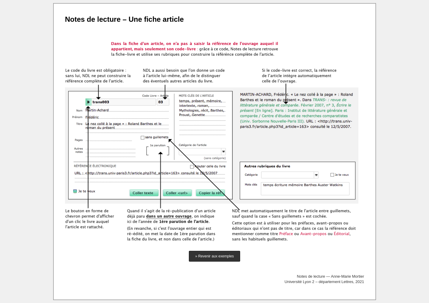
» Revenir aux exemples (214, 256)
